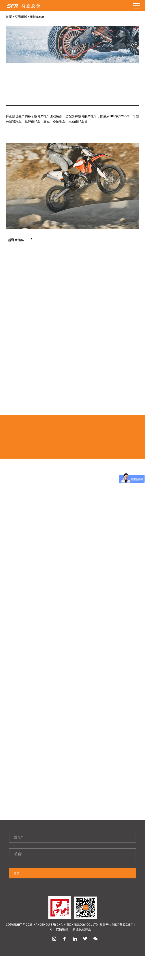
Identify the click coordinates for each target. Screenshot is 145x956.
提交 (16, 873)
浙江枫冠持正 (81, 929)
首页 (9, 17)
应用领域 (21, 17)
